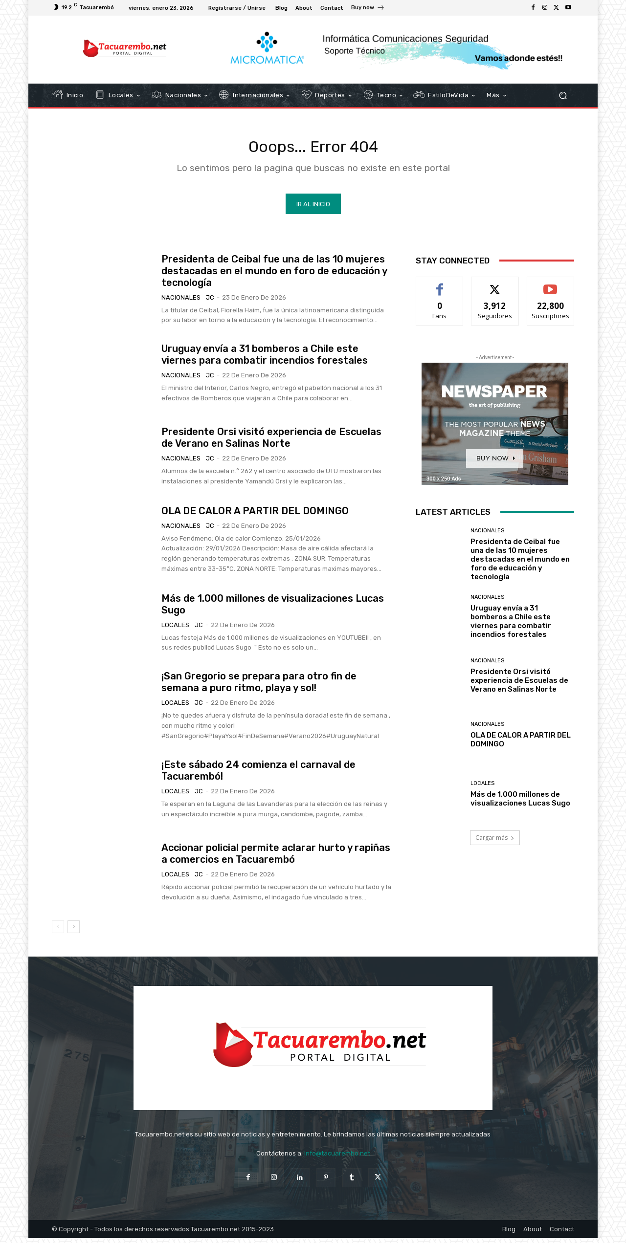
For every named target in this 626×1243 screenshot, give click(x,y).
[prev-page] (58, 932)
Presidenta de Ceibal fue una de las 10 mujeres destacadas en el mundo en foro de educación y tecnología (274, 275)
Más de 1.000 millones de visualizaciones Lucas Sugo (520, 804)
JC (210, 302)
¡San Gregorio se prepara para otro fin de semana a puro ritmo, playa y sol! (259, 687)
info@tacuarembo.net (337, 1158)
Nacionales (181, 302)
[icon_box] (368, 8)
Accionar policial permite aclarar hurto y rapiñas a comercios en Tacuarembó (275, 858)
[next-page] (73, 932)
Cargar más (494, 843)
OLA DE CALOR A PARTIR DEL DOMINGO (255, 516)
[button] (562, 95)
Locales (175, 630)
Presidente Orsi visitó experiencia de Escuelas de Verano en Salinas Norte (271, 443)
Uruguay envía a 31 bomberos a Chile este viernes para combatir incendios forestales (264, 359)
